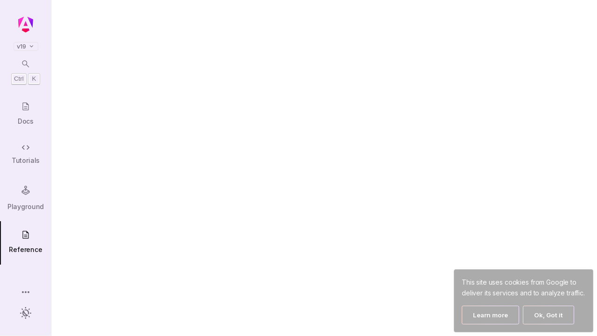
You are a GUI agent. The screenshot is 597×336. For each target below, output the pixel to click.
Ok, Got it (548, 315)
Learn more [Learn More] (490, 315)
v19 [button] (26, 46)
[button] (25, 293)
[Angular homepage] (25, 24)
